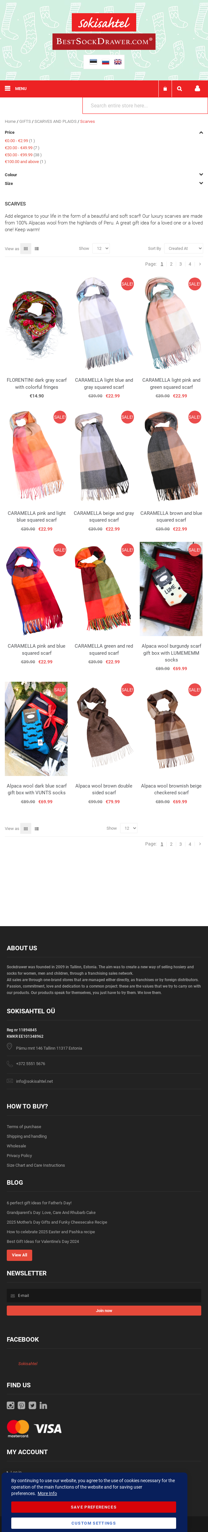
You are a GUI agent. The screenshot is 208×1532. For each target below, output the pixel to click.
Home (11, 121)
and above (25, 161)
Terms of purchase (24, 1126)
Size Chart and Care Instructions (36, 1165)
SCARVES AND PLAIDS (56, 121)
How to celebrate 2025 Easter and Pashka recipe (51, 1231)
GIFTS (25, 121)
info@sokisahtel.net (34, 1081)
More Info (47, 1493)
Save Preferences (94, 1507)
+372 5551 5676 (30, 1063)
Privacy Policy (19, 1155)
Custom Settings (93, 1523)
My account (197, 88)
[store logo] (104, 23)
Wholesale (16, 1146)
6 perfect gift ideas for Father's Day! (39, 1202)
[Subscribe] (104, 1311)
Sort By (154, 248)
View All (19, 1255)
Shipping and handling (27, 1136)
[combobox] (145, 105)
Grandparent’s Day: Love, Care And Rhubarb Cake (51, 1212)
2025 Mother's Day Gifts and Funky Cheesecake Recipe (57, 1222)
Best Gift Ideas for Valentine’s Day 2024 (43, 1241)
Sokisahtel (27, 1363)
